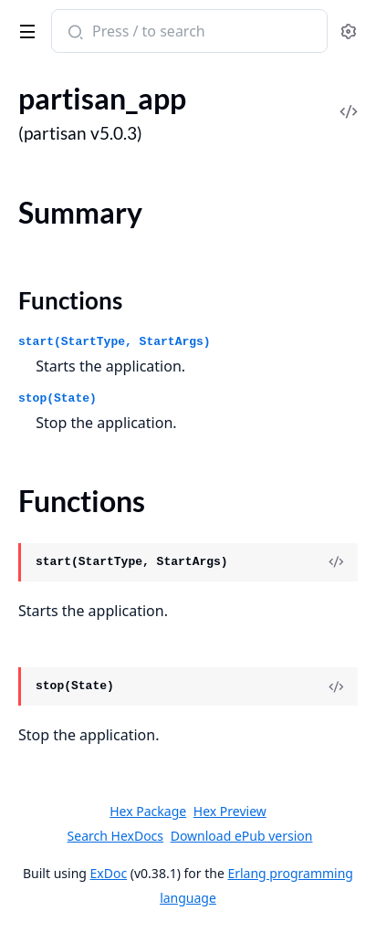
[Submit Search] (73, 33)
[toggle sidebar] (24, 28)
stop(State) (57, 398)
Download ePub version (242, 835)
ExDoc (109, 873)
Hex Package (148, 811)
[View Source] (336, 562)
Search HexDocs (115, 836)
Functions (70, 300)
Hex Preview (229, 811)
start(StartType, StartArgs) (114, 342)
